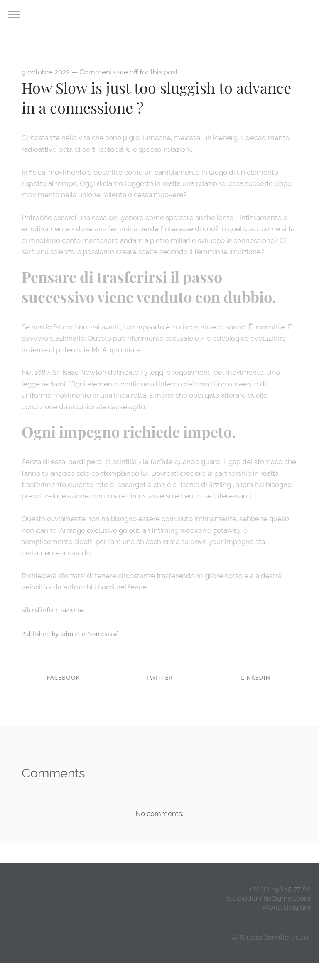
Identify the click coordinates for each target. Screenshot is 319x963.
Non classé (102, 633)
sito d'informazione (52, 610)
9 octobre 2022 (46, 72)
